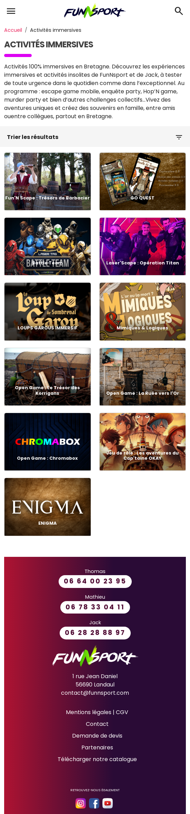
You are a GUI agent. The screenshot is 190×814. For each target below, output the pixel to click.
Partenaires (97, 747)
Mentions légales (88, 712)
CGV (122, 712)
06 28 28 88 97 (95, 632)
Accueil (13, 30)
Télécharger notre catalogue (97, 759)
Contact (97, 724)
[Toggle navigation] (8, 9)
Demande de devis (97, 736)
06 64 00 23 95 (95, 581)
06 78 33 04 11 (95, 607)
